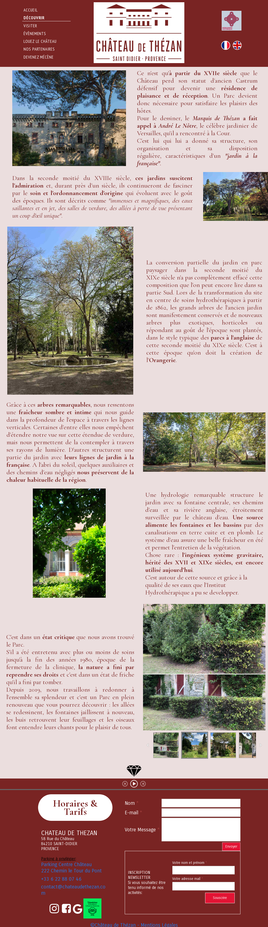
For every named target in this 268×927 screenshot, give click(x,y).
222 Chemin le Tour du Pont (71, 871)
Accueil (31, 10)
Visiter (30, 26)
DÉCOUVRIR (34, 18)
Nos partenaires (39, 49)
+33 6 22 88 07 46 (61, 879)
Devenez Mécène (39, 57)
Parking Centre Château (66, 864)
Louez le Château (40, 41)
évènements (35, 33)
